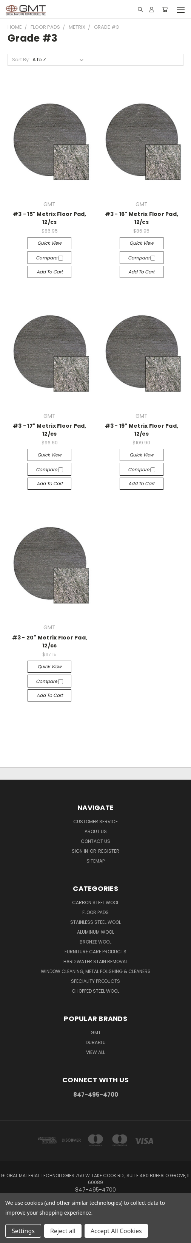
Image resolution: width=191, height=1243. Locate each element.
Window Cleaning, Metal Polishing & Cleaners (96, 971)
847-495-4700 (95, 1095)
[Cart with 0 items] (165, 9)
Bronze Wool (95, 942)
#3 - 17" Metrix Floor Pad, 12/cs (49, 430)
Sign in (80, 851)
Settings (23, 1231)
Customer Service (95, 821)
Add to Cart (50, 271)
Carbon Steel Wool (95, 902)
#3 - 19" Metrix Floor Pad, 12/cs (142, 430)
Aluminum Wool (95, 932)
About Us (96, 831)
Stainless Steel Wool (95, 922)
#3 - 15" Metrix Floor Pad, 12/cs (49, 218)
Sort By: (21, 59)
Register (108, 851)
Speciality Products (95, 981)
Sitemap (95, 861)
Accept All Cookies (116, 1231)
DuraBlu (96, 1042)
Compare (49, 257)
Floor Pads (95, 912)
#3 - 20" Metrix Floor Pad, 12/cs (50, 641)
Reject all (62, 1231)
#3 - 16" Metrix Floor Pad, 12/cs (142, 218)
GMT (96, 1032)
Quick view (49, 243)
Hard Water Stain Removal (95, 961)
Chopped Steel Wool (95, 991)
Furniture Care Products (95, 951)
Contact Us (95, 841)
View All (95, 1052)
